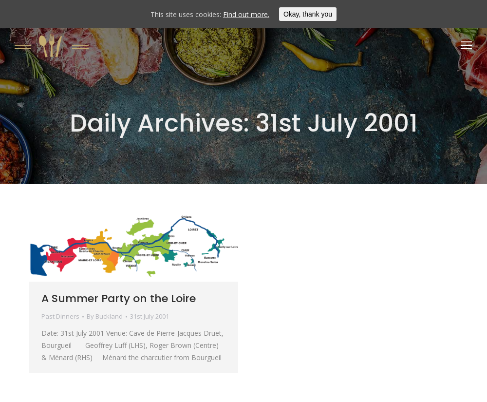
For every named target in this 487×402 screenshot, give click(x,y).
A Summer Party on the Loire (118, 298)
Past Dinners (60, 316)
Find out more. (246, 14)
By (105, 316)
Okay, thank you (307, 14)
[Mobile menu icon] (466, 45)
